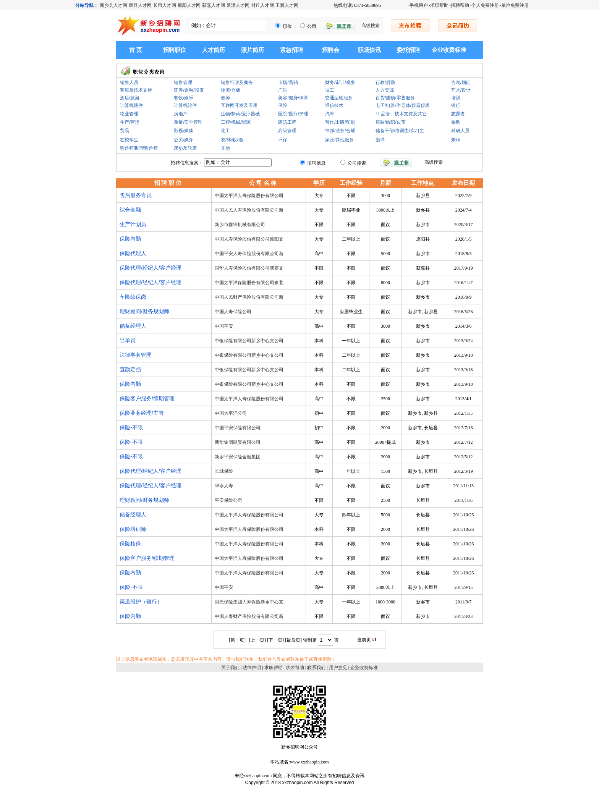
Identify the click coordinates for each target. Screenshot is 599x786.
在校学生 (129, 139)
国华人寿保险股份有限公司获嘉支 (249, 268)
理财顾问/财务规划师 (144, 311)
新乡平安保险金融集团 (238, 456)
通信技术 (334, 105)
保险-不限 (131, 427)
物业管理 (129, 113)
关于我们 (230, 667)
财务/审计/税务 (340, 82)
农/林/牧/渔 (232, 139)
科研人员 (460, 130)
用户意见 (338, 667)
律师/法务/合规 (340, 130)
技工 (329, 90)
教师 (225, 97)
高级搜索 (370, 25)
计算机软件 (185, 105)
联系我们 (316, 667)
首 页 (135, 50)
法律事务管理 (136, 355)
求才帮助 (295, 667)
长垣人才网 (164, 5)
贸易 (124, 130)
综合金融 (130, 210)
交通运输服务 (339, 97)
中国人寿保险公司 (233, 311)
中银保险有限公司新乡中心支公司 (249, 340)
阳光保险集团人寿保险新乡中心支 (249, 602)
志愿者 (458, 113)
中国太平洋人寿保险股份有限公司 (249, 195)
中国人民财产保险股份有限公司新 (249, 297)
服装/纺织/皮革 (391, 122)
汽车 (329, 113)
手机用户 (419, 5)
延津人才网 (238, 5)
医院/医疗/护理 (293, 113)
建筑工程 (287, 122)
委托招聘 (408, 50)
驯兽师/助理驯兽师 (139, 148)
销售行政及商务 (237, 82)
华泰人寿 (224, 485)
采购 (455, 122)
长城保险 (224, 471)
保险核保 (130, 543)
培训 (455, 97)
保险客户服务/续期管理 (147, 398)
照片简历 (252, 50)
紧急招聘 (291, 50)
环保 (282, 139)
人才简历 (213, 50)
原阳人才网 (189, 5)
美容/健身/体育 (293, 97)
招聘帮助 (460, 5)
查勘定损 (130, 369)
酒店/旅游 (129, 97)
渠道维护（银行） (141, 601)
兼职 (455, 139)
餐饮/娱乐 (183, 97)
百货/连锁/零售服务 (395, 97)
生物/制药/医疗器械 (240, 113)
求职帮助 (439, 5)
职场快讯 (369, 50)
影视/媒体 (183, 130)
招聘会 (330, 50)
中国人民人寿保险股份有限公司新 (249, 210)
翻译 (380, 139)
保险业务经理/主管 (142, 413)
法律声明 (252, 667)
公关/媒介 (183, 139)
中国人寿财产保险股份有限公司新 (249, 616)
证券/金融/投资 (189, 90)
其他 (225, 148)
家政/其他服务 (339, 139)
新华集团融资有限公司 (238, 442)
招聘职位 (174, 50)
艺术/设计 (461, 90)
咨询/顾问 (461, 82)
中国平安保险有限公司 (238, 427)
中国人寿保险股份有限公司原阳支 (249, 239)
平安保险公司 (228, 500)
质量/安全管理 (188, 122)
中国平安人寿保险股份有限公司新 (249, 253)
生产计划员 (133, 224)
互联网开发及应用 (239, 105)
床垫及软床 (185, 148)
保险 (282, 105)
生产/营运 (129, 122)
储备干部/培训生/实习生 (400, 130)
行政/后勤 (385, 82)
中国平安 (224, 326)
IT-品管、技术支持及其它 (401, 113)
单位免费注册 (515, 5)
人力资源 (385, 90)
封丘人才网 (262, 5)
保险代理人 (133, 253)
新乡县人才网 (113, 5)
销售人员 (129, 82)
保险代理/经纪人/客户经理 (150, 268)
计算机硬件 (131, 105)
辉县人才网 (140, 5)
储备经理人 (133, 326)
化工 (225, 130)
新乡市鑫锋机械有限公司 (240, 224)
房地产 (181, 113)
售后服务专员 (136, 195)
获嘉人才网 (213, 5)
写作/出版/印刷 (340, 122)
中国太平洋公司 (231, 413)
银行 (455, 105)
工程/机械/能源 (236, 122)
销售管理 (183, 82)
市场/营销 (288, 82)
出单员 (128, 340)
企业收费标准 (449, 50)
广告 (282, 90)
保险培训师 (133, 529)
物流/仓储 (230, 90)
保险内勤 (130, 239)
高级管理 (287, 130)
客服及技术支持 (136, 90)
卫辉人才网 (286, 5)
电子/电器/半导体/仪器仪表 (403, 105)
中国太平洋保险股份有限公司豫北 (249, 282)
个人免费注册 (485, 5)
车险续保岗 (133, 297)
